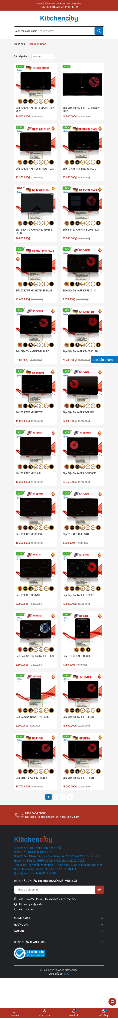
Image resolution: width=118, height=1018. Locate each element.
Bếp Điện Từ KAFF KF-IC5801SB (80, 351)
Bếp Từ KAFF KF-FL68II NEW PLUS (35, 168)
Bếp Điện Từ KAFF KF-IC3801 (79, 595)
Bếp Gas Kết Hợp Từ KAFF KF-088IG (35, 656)
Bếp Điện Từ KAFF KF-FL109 (31, 777)
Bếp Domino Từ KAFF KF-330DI (33, 717)
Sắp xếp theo (21, 56)
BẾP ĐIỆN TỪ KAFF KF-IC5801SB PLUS (34, 231)
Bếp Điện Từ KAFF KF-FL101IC (79, 290)
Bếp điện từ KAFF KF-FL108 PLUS (81, 229)
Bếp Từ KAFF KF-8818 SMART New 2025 (35, 109)
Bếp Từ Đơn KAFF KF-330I (77, 656)
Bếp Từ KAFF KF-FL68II (28, 473)
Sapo (66, 973)
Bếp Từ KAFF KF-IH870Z (29, 412)
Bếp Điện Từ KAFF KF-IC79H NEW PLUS (81, 109)
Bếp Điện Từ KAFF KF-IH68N (78, 777)
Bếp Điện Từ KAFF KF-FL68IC (79, 412)
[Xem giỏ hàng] (103, 1013)
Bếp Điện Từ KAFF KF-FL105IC (32, 351)
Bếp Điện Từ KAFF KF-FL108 (78, 717)
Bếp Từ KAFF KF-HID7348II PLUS (34, 290)
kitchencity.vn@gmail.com (32, 904)
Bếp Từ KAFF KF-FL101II (76, 534)
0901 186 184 (71, 7)
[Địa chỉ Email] (59, 890)
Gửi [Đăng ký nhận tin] (99, 889)
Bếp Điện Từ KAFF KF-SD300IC (79, 473)
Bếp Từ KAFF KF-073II (28, 595)
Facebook (19, 934)
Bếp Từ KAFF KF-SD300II (29, 534)
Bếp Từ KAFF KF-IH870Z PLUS (79, 168)
